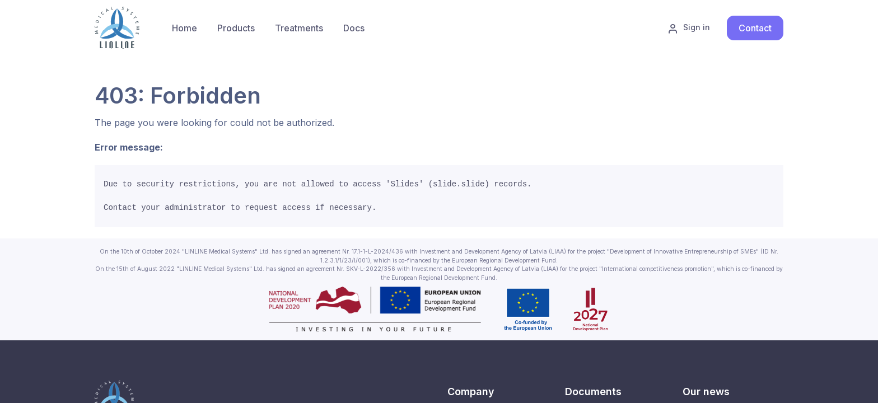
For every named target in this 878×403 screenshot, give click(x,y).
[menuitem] (236, 28)
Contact (755, 28)
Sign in (688, 28)
